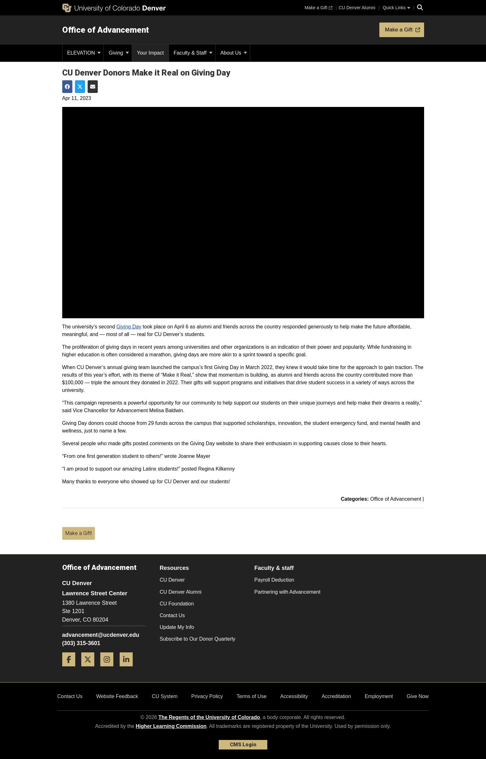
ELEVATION (84, 53)
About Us (233, 53)
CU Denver (172, 580)
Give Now (418, 696)
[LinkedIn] (128, 668)
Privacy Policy (207, 696)
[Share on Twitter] (80, 86)
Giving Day (129, 326)
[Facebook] (71, 668)
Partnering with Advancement (287, 592)
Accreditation (336, 696)
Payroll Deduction (274, 580)
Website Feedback (117, 696)
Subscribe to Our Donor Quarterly (197, 639)
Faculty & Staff (193, 53)
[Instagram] (109, 668)
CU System (164, 696)
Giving (119, 53)
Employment (379, 696)
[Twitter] (90, 668)
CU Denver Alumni (181, 592)
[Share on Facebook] (67, 86)
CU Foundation (177, 603)
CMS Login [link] (243, 745)
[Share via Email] (93, 86)
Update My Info (177, 627)
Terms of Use (251, 696)
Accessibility (294, 696)
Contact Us (172, 615)
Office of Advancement (105, 30)
